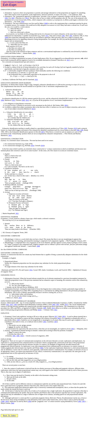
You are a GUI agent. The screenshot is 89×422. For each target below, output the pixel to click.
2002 (58, 318)
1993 (21, 336)
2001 (34, 53)
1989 (2, 401)
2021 (36, 79)
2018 (39, 310)
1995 (6, 18)
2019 (22, 21)
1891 (63, 316)
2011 (68, 60)
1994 (2, 100)
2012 (26, 18)
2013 (13, 100)
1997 (15, 304)
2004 (12, 403)
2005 (23, 100)
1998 (6, 37)
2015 (10, 135)
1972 (46, 36)
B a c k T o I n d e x (9, 416)
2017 (56, 316)
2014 (20, 298)
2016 (32, 145)
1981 (63, 36)
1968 (45, 23)
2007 (13, 18)
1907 (55, 322)
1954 (30, 270)
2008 (38, 246)
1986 (78, 130)
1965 (72, 329)
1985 (79, 401)
